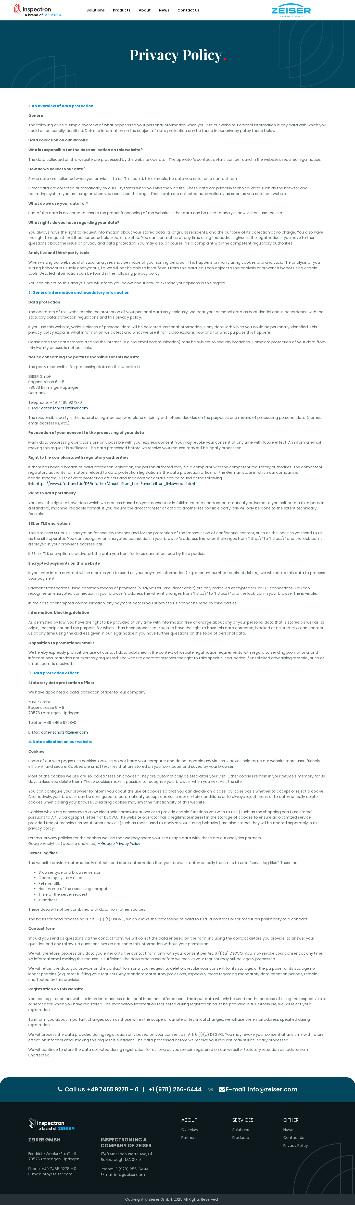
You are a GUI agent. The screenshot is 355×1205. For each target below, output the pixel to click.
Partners (189, 1137)
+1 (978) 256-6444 (175, 1089)
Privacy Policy (295, 1145)
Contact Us (188, 10)
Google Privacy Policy (120, 843)
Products (122, 10)
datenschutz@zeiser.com (64, 408)
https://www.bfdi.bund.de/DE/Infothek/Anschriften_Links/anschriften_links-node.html (115, 483)
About (145, 10)
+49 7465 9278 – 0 (112, 1089)
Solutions (95, 10)
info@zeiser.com (258, 1089)
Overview (189, 1129)
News (164, 10)
